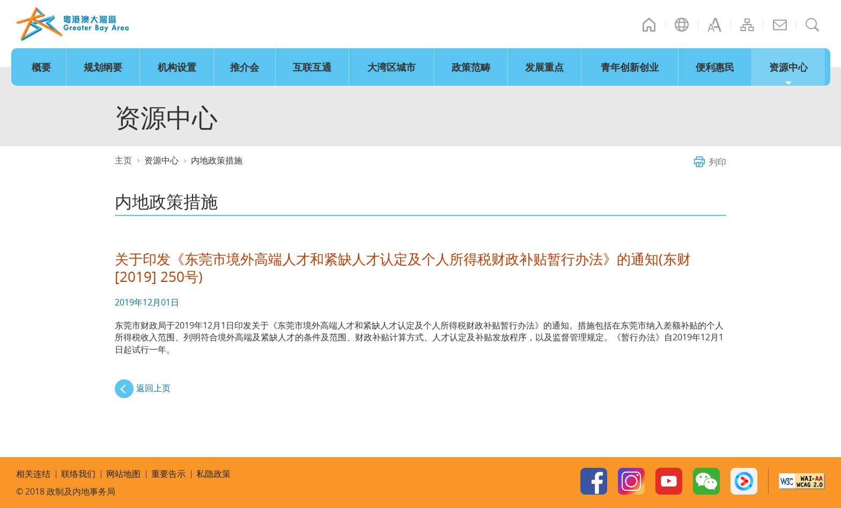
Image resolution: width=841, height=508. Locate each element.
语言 (682, 24)
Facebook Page (593, 481)
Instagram (631, 481)
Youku (744, 481)
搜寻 (813, 24)
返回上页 (153, 388)
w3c (802, 481)
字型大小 (714, 24)
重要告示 (168, 474)
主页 (649, 24)
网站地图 (747, 24)
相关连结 (33, 474)
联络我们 (780, 24)
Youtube (668, 481)
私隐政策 (213, 474)
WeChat (706, 481)
